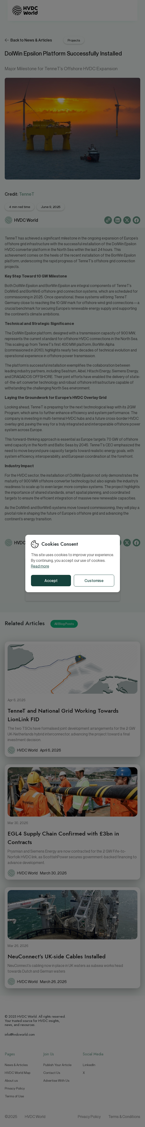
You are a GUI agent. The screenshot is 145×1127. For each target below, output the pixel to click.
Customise (94, 580)
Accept (50, 580)
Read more (40, 566)
